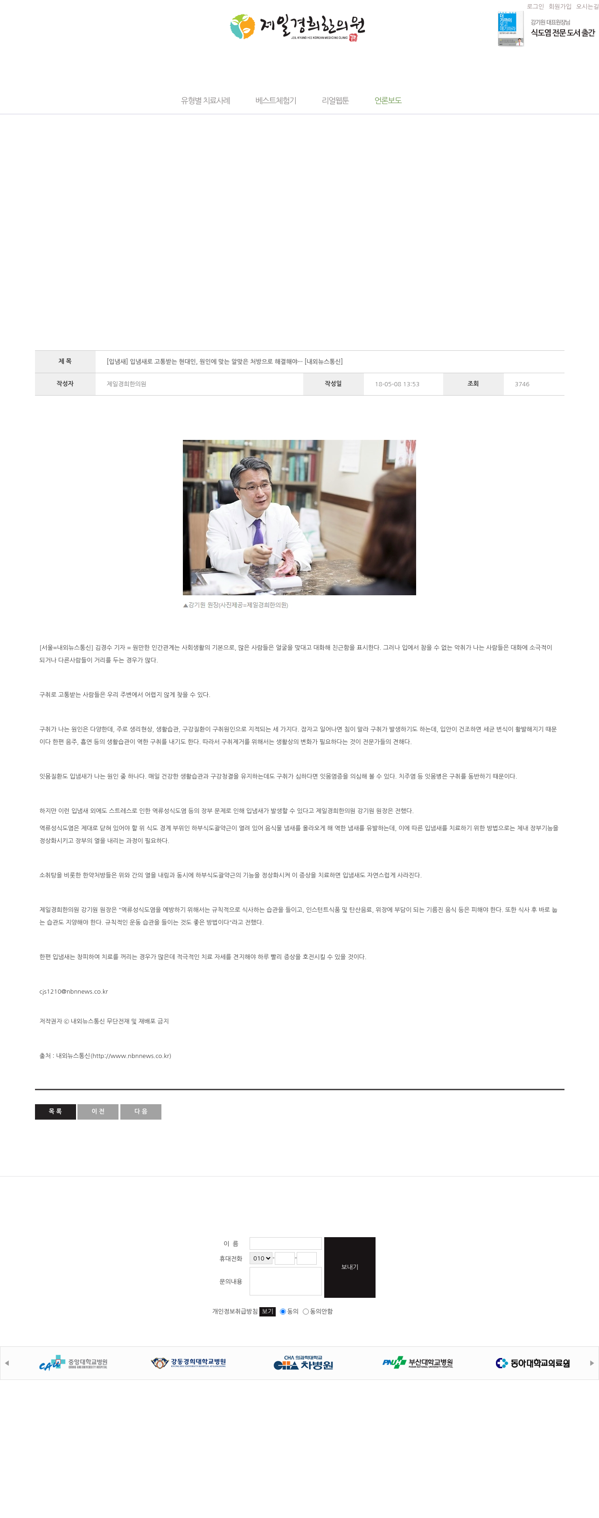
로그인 (535, 7)
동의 (289, 1312)
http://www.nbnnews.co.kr (130, 1056)
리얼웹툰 (335, 100)
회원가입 (560, 7)
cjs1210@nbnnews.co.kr (74, 992)
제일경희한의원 (297, 28)
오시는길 (587, 7)
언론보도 (387, 100)
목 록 (55, 1111)
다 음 (140, 1111)
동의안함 (318, 1312)
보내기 (350, 1267)
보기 (267, 1312)
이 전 (97, 1111)
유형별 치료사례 (205, 100)
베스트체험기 (276, 100)
